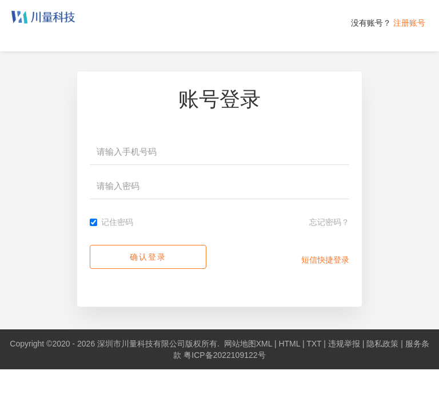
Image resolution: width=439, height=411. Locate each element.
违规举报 (344, 343)
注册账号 (409, 22)
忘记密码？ (329, 222)
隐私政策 (382, 343)
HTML (289, 343)
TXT (313, 343)
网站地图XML (248, 343)
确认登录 (148, 256)
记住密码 (111, 222)
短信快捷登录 (325, 259)
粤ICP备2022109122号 (224, 355)
